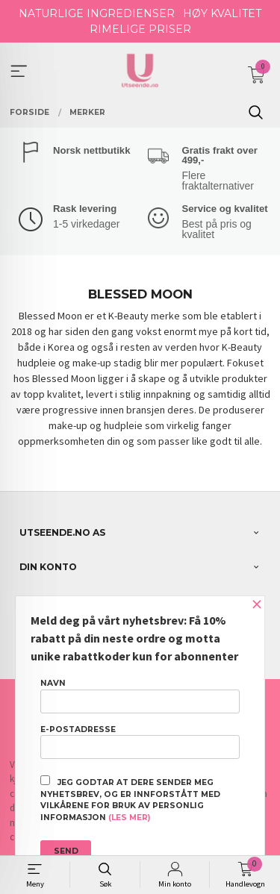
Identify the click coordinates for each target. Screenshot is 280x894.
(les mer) (129, 817)
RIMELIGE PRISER (140, 29)
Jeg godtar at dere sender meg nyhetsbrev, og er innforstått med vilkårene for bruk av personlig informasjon (130, 798)
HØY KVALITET (222, 13)
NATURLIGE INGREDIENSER (97, 13)
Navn (140, 695)
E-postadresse (140, 742)
